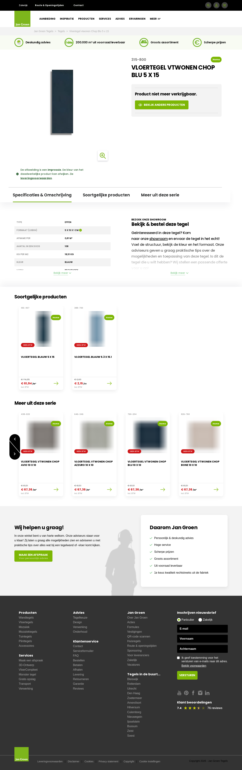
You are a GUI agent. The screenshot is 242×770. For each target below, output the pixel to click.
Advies (120, 19)
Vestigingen (134, 631)
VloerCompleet (28, 669)
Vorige (15, 439)
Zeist (130, 730)
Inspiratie (67, 19)
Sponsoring (134, 650)
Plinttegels (25, 641)
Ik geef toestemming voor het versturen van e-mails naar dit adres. (205, 662)
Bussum (132, 726)
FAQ (76, 655)
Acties (131, 622)
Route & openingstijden (142, 645)
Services (105, 19)
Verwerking (26, 688)
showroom (158, 238)
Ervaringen (137, 19)
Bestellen (79, 660)
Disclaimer (73, 761)
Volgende (15, 454)
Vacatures (133, 664)
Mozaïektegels (28, 631)
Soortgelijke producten (106, 195)
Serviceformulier (83, 650)
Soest (131, 735)
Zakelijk (23, 5)
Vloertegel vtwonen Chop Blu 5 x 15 (89, 31)
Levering (78, 674)
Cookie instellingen (149, 761)
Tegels (62, 31)
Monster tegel (27, 674)
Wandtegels (26, 617)
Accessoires (26, 645)
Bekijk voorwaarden (194, 665)
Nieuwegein (134, 716)
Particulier (188, 619)
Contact (78, 5)
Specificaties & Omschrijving (42, 195)
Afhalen (78, 669)
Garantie (78, 683)
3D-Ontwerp (26, 665)
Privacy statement (108, 761)
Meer (155, 19)
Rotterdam (134, 683)
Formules (133, 627)
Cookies (89, 761)
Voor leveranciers (138, 655)
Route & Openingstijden (49, 5)
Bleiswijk (132, 679)
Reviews (78, 688)
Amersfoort (134, 702)
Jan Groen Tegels (44, 31)
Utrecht (132, 688)
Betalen (78, 665)
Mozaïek (24, 627)
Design (77, 622)
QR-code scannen (138, 636)
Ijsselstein (133, 721)
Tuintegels (25, 636)
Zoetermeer (134, 698)
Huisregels (134, 641)
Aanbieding (47, 19)
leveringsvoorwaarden (36, 178)
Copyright (129, 761)
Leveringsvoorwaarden (50, 761)
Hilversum (133, 707)
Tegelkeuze (80, 617)
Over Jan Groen (137, 617)
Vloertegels (26, 622)
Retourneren (81, 679)
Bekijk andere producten (162, 105)
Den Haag (133, 693)
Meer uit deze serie (160, 195)
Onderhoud (80, 631)
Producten (86, 19)
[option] (41, 350)
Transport (25, 683)
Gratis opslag (27, 679)
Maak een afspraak (31, 660)
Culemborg (134, 712)
